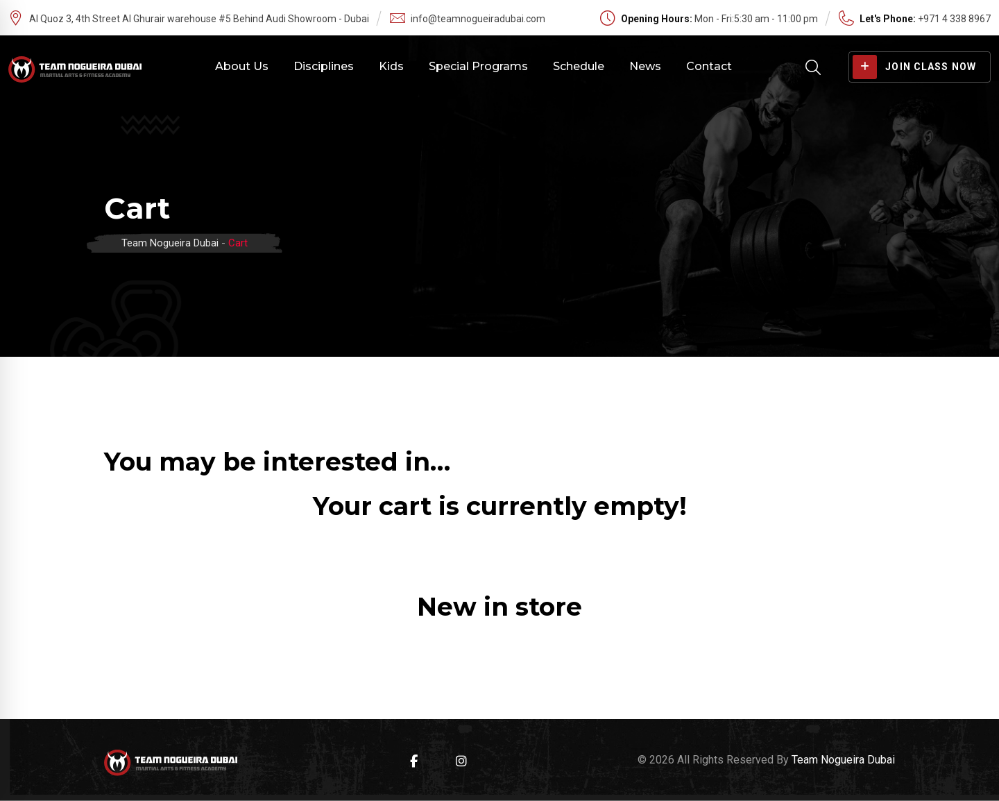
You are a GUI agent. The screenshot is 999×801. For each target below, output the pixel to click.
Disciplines (323, 66)
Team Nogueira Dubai (843, 759)
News (645, 66)
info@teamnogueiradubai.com (478, 18)
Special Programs (478, 66)
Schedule (578, 66)
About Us (241, 66)
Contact (709, 66)
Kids (391, 66)
